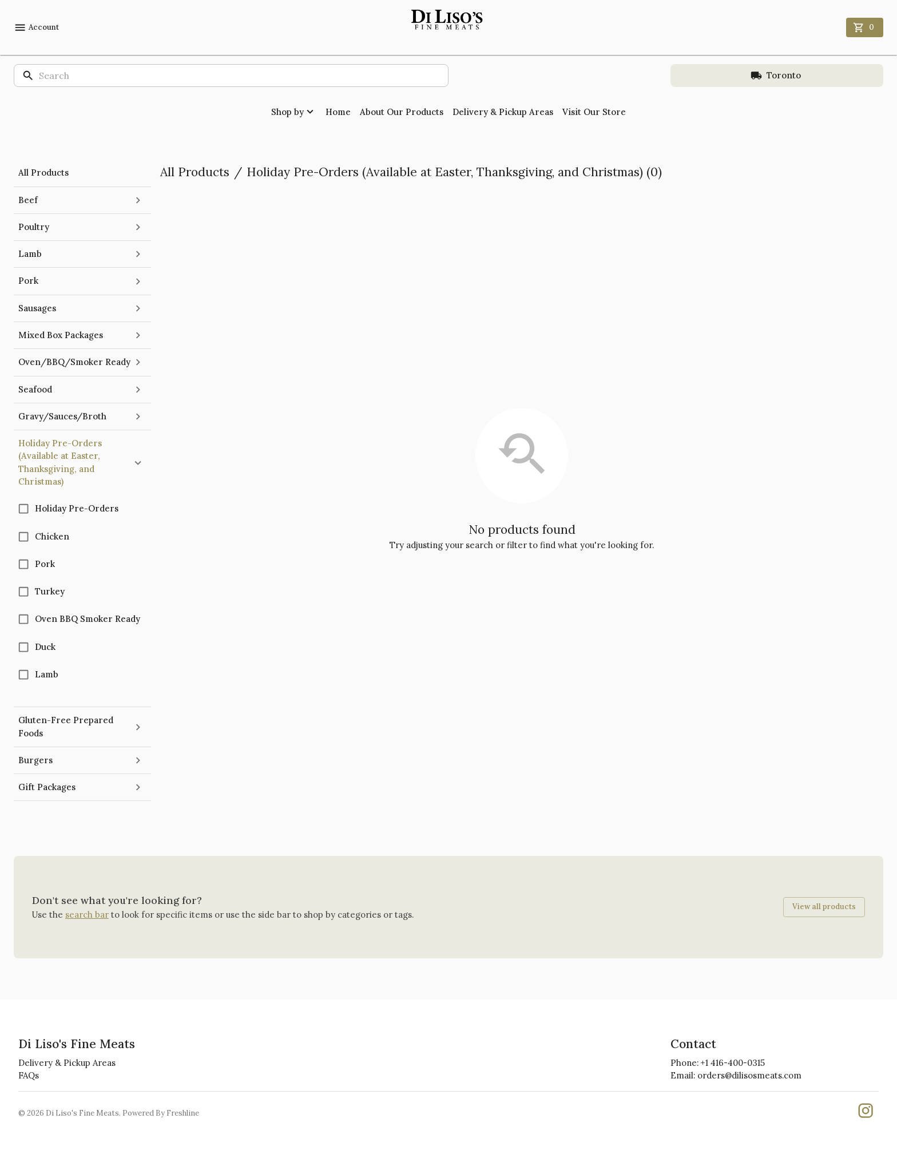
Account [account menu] (36, 27)
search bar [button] (87, 914)
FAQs (28, 1075)
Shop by (293, 111)
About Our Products (401, 111)
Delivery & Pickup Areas (503, 111)
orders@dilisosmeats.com (749, 1075)
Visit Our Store (594, 111)
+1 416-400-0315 (733, 1062)
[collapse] (138, 463)
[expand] (138, 200)
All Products (194, 172)
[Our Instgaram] (865, 1113)
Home (338, 111)
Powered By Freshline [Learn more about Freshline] (160, 1113)
